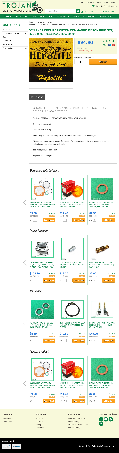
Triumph (6, 30)
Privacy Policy (73, 421)
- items (109, 12)
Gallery (38, 425)
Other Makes (63, 16)
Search (7, 16)
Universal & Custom (42, 16)
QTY (31, 220)
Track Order (7, 421)
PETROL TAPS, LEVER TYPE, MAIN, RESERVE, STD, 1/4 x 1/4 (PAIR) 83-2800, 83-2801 (102, 325)
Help (82, 2)
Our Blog (39, 421)
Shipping (91, 2)
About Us (114, 2)
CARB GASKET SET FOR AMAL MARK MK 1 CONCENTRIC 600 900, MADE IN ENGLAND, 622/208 (42, 204)
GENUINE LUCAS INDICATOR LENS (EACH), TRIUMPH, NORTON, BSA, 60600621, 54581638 (72, 204)
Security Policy (74, 428)
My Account (8, 418)
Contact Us (40, 428)
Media (99, 2)
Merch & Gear (106, 16)
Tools (76, 16)
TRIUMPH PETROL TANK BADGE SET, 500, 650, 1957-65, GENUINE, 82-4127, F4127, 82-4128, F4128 (42, 265)
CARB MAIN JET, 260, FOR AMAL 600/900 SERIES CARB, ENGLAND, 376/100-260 (101, 265)
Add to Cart (103, 61)
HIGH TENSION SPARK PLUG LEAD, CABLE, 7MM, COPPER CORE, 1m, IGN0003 (72, 325)
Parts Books (89, 16)
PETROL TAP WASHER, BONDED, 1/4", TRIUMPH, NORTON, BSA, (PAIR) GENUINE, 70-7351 (41, 325)
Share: (109, 45)
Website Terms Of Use (77, 418)
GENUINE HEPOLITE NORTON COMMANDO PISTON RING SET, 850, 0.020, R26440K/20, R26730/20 (63, 24)
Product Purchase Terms (78, 425)
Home (31, 22)
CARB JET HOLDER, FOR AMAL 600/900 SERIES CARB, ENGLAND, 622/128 (72, 265)
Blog (106, 2)
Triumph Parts (22, 16)
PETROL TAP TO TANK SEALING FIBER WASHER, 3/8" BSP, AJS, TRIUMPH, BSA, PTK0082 (101, 204)
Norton (49, 22)
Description (36, 97)
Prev (24, 202)
